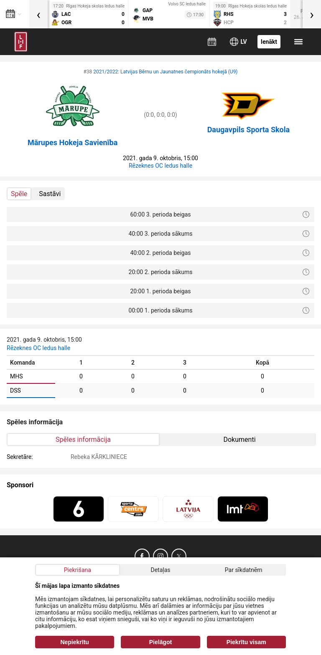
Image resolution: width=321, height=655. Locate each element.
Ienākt (269, 41)
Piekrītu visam (246, 642)
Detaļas (160, 570)
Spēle (19, 194)
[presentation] (38, 14)
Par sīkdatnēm (243, 570)
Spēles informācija (83, 439)
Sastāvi (50, 194)
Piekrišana (77, 570)
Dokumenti (239, 439)
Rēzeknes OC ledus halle (160, 165)
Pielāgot (160, 642)
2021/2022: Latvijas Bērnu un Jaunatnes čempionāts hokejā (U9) (165, 72)
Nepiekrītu (74, 642)
